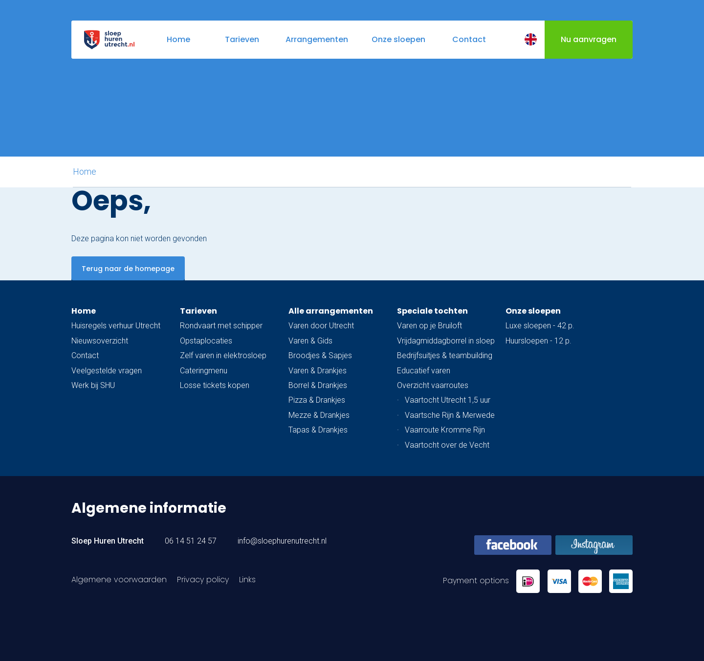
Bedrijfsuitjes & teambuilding (444, 355)
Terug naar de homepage (128, 269)
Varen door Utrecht (321, 325)
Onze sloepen (533, 311)
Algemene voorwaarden (119, 579)
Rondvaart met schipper (221, 325)
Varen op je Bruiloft (429, 325)
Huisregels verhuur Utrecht (115, 325)
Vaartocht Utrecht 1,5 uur (447, 400)
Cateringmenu (203, 370)
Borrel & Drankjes (317, 385)
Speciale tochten (432, 311)
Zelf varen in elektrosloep (223, 355)
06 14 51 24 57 (191, 541)
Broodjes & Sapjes (320, 355)
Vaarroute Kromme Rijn (445, 429)
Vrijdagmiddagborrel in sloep (446, 340)
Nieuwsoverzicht (99, 340)
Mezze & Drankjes (319, 415)
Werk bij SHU (93, 385)
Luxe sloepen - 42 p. (540, 325)
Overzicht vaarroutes (432, 385)
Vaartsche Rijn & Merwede (450, 415)
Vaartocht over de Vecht (447, 445)
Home (84, 172)
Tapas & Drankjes (318, 429)
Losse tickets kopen (214, 385)
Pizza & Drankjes (316, 400)
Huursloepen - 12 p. (539, 340)
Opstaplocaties (206, 340)
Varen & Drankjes (317, 370)
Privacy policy (203, 579)
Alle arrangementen (330, 311)
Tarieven (198, 311)
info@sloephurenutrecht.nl (282, 541)
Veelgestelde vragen (106, 370)
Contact (85, 355)
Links (247, 579)
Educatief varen (423, 370)
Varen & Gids (310, 340)
